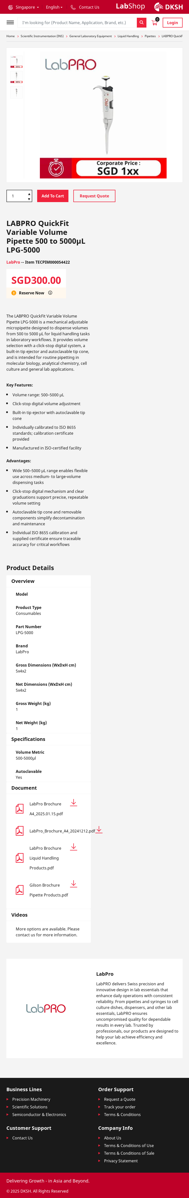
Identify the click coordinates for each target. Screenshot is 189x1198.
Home (10, 36)
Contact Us (22, 1138)
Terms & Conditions (122, 1114)
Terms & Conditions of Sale (129, 1153)
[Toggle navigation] (11, 22)
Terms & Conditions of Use (129, 1145)
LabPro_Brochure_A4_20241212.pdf (53, 830)
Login (172, 22)
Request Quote (94, 196)
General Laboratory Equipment (90, 36)
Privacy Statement (121, 1161)
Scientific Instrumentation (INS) (42, 36)
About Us (112, 1138)
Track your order (120, 1107)
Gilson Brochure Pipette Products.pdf (53, 889)
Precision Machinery (31, 1099)
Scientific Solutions (29, 1107)
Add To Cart (53, 196)
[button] (23, 7)
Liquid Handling (128, 36)
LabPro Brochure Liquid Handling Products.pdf (53, 857)
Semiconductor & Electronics (39, 1114)
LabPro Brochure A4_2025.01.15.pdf (53, 807)
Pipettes (150, 36)
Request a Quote (119, 1099)
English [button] (53, 7)
